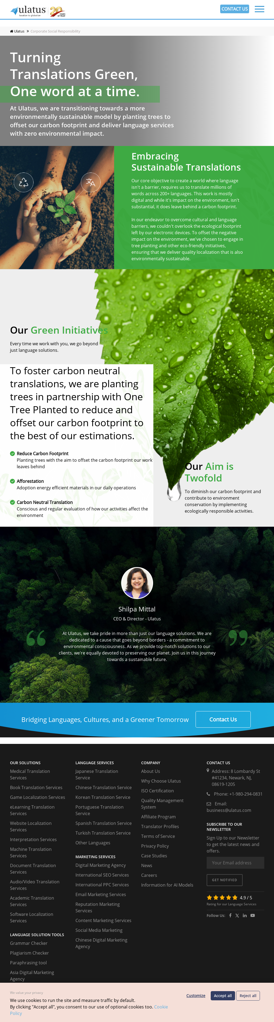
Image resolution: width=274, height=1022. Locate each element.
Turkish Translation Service (103, 833)
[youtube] (252, 915)
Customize (195, 995)
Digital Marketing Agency (100, 865)
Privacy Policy (155, 846)
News (146, 865)
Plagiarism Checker (29, 953)
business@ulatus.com (229, 810)
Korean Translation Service (102, 797)
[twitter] (237, 915)
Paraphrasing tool (28, 963)
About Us (150, 771)
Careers (149, 875)
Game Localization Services (37, 797)
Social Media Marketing (99, 930)
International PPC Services (102, 885)
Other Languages (92, 843)
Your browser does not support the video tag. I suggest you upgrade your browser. (137, 77)
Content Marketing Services (103, 920)
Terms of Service (158, 836)
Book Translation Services (36, 787)
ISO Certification (157, 791)
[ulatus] (245, 915)
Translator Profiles (160, 826)
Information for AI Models (167, 885)
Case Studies (154, 856)
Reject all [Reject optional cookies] (248, 995)
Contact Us (223, 719)
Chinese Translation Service (103, 787)
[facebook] (230, 915)
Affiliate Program (158, 817)
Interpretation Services (33, 839)
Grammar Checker (29, 943)
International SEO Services (102, 875)
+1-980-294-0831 (246, 794)
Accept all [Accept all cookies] (223, 995)
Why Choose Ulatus (161, 781)
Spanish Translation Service (103, 823)
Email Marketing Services (100, 894)
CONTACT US (235, 9)
